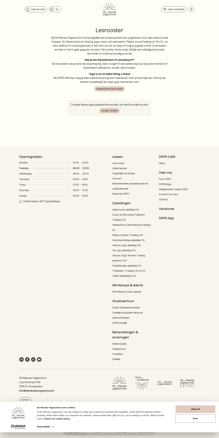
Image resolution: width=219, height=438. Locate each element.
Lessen (117, 157)
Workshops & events (127, 285)
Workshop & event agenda (126, 291)
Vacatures (166, 209)
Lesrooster (118, 163)
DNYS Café (167, 157)
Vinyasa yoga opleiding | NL (126, 245)
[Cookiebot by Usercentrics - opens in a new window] (18, 432)
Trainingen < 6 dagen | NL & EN (128, 270)
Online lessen (119, 168)
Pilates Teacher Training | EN (127, 235)
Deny (195, 424)
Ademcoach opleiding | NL (125, 209)
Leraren (116, 178)
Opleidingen (121, 203)
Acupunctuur (119, 348)
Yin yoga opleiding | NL (124, 250)
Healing (116, 359)
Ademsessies (119, 343)
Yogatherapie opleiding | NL (127, 265)
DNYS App (166, 218)
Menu (162, 163)
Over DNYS (165, 179)
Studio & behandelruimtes (126, 307)
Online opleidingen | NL (124, 275)
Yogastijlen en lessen (123, 173)
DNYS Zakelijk (119, 322)
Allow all (195, 415)
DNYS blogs (165, 184)
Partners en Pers (168, 194)
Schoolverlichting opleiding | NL (128, 240)
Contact (163, 199)
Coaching (117, 354)
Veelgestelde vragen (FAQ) (173, 189)
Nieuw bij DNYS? (121, 193)
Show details (43, 432)
